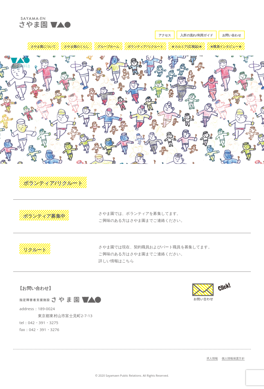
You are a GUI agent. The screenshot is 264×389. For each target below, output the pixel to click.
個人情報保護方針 (233, 358)
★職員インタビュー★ (226, 46)
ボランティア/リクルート (145, 46)
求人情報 (212, 358)
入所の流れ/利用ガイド (196, 35)
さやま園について (43, 46)
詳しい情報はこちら (116, 260)
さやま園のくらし (76, 46)
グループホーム (108, 46)
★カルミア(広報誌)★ (186, 46)
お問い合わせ (231, 35)
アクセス (165, 35)
